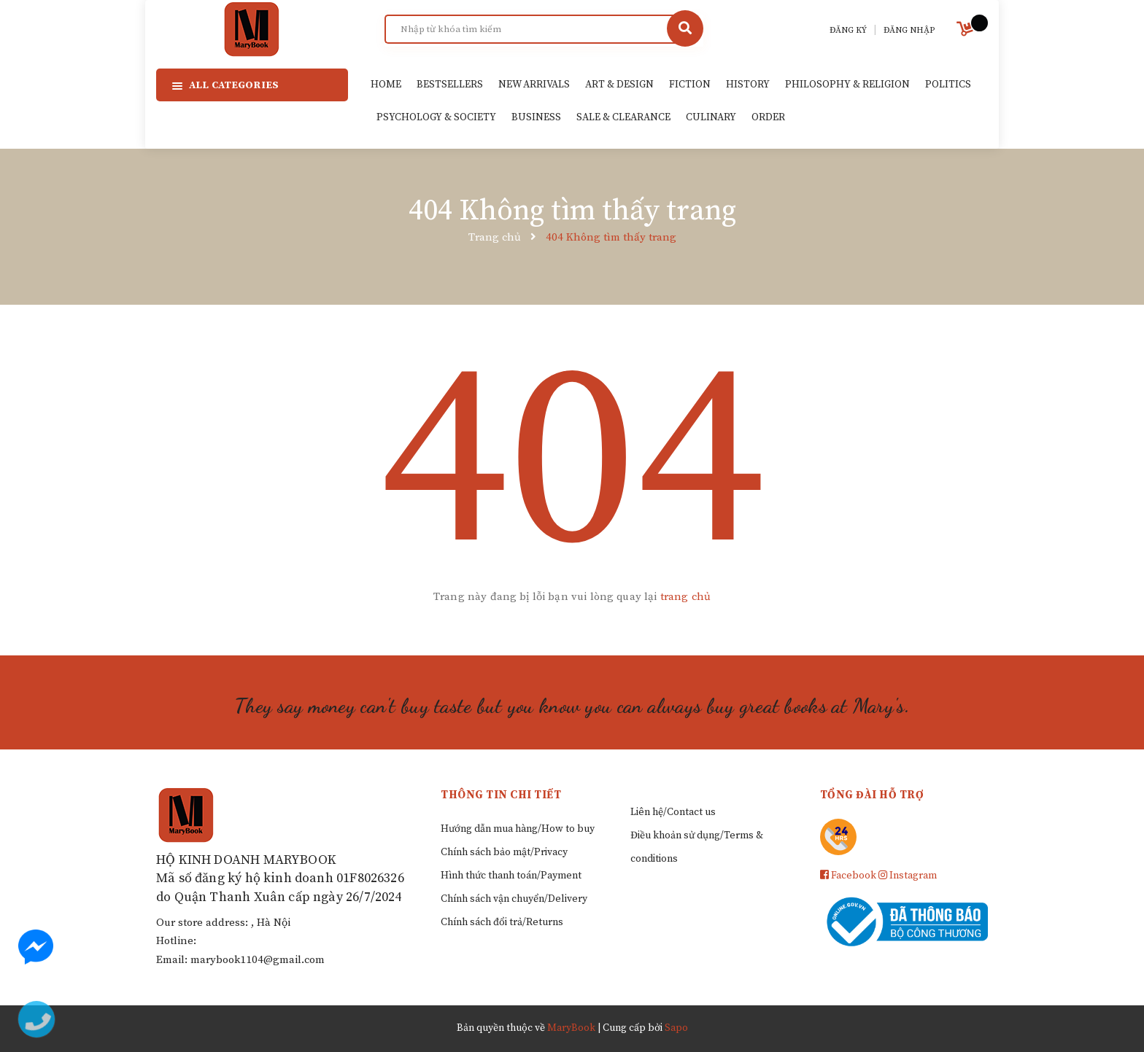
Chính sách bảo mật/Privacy (504, 852)
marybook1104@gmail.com (257, 960)
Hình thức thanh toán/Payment (511, 875)
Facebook (848, 875)
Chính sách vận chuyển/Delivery (514, 898)
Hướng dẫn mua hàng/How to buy (518, 828)
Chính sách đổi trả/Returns (502, 922)
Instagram (907, 875)
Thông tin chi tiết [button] (501, 795)
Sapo (676, 1028)
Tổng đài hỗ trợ (872, 795)
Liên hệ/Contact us (673, 812)
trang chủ (685, 597)
